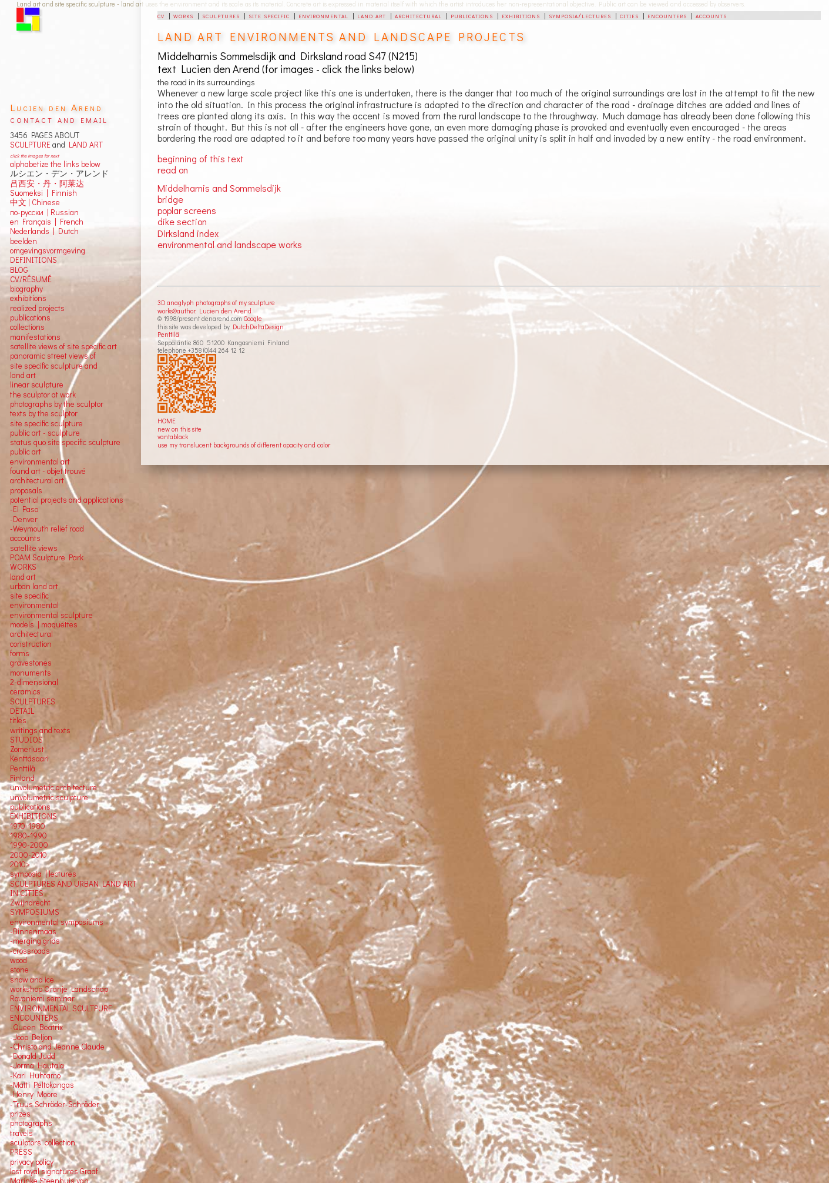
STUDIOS (26, 739)
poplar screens (186, 210)
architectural (418, 15)
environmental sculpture (51, 615)
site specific (269, 15)
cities (629, 15)
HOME (166, 420)
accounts (711, 15)
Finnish (62, 193)
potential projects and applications (66, 499)
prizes (20, 1113)
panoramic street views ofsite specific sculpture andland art (54, 365)
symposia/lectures (580, 15)
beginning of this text (200, 158)
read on (172, 169)
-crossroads (30, 950)
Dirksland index (188, 233)
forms (19, 653)
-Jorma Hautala (37, 1065)
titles (18, 720)
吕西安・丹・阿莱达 (47, 183)
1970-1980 (27, 826)
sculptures (221, 15)
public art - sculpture (45, 432)
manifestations (35, 337)
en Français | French (46, 221)
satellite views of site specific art (63, 346)
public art (25, 451)
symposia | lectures (43, 873)
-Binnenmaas (33, 931)
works (183, 15)
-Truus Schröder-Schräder (54, 1104)
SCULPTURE (30, 144)
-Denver (24, 519)
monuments (30, 672)
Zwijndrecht (30, 902)
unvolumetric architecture (53, 787)
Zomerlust (27, 749)
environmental (323, 15)
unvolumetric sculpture (49, 797)
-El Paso (24, 509)
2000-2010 (28, 855)
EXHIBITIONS (33, 816)
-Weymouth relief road (47, 528)
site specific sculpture (46, 423)
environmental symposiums (56, 922)
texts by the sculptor (44, 413)
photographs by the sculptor (56, 404)
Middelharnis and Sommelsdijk (219, 188)
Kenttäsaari (29, 758)
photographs (31, 1123)
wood (18, 960)
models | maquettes (44, 624)
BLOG (19, 270)
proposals (26, 490)
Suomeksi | (29, 193)
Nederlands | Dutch (44, 231)
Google (253, 318)
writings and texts (40, 730)
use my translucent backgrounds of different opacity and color (243, 444)
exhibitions (521, 15)
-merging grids (35, 940)
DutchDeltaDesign (258, 326)
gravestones (31, 662)
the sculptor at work (43, 394)
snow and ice (32, 979)
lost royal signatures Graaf (54, 1171)
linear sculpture (36, 384)
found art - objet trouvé (48, 471)
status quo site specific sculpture (65, 442)
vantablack (172, 436)
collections (27, 327)
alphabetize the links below (55, 164)
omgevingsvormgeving (47, 250)
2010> (20, 864)
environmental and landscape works (229, 244)
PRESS (21, 1152)
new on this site (179, 429)
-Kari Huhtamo (35, 1075)
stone (19, 969)
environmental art (40, 461)
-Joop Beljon (31, 1037)
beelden (23, 241)
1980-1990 (28, 835)
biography (26, 288)
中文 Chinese (35, 202)
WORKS (23, 567)
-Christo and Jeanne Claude (57, 1046)
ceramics (25, 691)
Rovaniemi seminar (42, 998)
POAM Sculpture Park (46, 557)
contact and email (59, 119)
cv (161, 15)
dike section (182, 221)
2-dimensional (34, 682)
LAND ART (84, 144)
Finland (22, 778)
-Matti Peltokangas (42, 1085)
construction (31, 644)
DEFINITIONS (33, 260)
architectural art (37, 480)
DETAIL (22, 711)
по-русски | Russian (44, 212)
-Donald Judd (32, 1056)
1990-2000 (29, 845)
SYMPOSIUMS (34, 912)
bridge (170, 199)
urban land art (34, 586)
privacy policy (31, 1162)
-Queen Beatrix (36, 1027)
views (48, 548)
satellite (23, 548)
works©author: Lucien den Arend (204, 310)
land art (371, 15)
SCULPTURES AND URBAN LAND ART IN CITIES (73, 888)
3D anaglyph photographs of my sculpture (216, 302)
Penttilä (168, 334)
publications (472, 15)
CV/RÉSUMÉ (31, 279)
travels (21, 1133)
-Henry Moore (34, 1094)
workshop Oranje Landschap (59, 989)
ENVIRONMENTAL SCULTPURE (61, 1008)
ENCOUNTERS (34, 1017)
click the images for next (34, 155)
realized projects (37, 308)
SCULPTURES (32, 701)
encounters (667, 15)
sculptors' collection (42, 1142)
